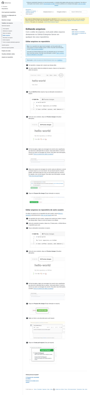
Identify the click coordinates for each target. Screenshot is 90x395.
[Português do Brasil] (62, 12)
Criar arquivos (6, 28)
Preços (65, 389)
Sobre (86, 389)
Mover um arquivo (7, 33)
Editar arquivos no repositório (78, 31)
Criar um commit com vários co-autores (43, 154)
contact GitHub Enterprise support (51, 22)
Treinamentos (79, 389)
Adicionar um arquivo (7, 31)
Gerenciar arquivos (30, 12)
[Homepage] (54, 390)
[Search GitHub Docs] (78, 12)
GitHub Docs (7, 3)
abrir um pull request (46, 215)
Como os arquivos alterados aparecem (11, 42)
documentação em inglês (49, 3)
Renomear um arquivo (8, 37)
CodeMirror (59, 60)
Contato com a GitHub (59, 389)
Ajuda (51, 389)
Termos (35, 389)
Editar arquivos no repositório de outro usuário (79, 34)
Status (48, 389)
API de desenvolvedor (72, 389)
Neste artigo (74, 29)
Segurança (44, 389)
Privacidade (39, 389)
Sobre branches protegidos (37, 49)
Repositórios (5, 8)
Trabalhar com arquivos (31, 11)
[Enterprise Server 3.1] (48, 12)
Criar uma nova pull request (36, 175)
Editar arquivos (6, 35)
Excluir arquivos (6, 39)
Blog (83, 389)
